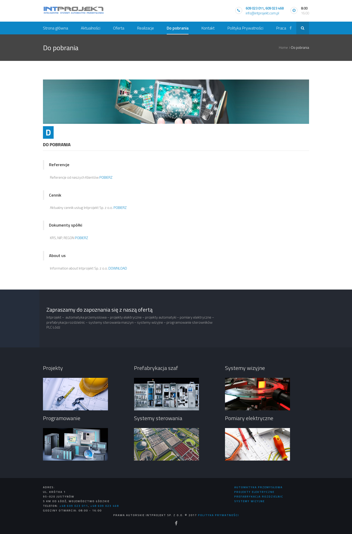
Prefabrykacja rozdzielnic (258, 496)
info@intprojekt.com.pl (262, 13)
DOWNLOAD (117, 268)
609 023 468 (274, 8)
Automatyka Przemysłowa (258, 487)
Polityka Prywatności (218, 515)
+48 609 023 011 (73, 506)
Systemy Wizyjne (249, 501)
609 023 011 (255, 8)
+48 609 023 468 (104, 506)
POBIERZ (105, 177)
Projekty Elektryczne (254, 492)
